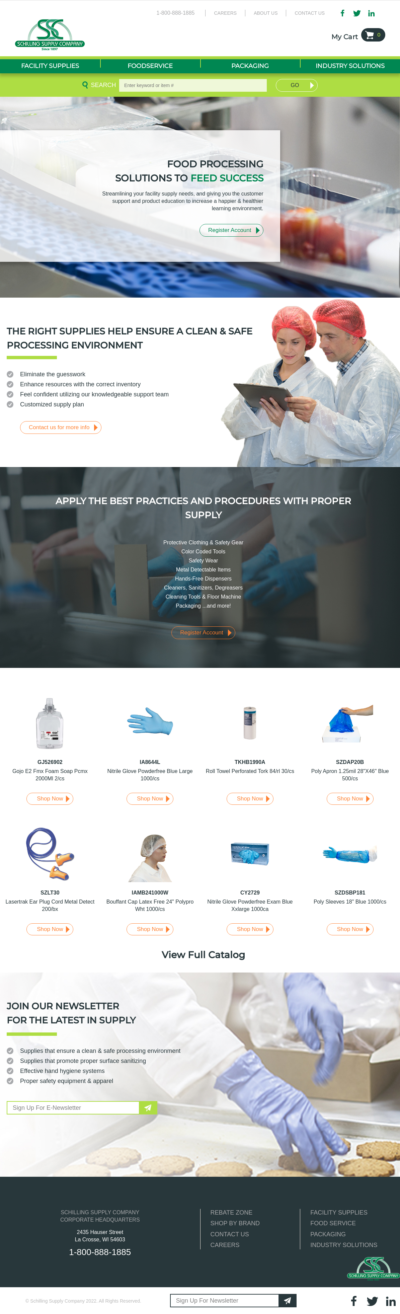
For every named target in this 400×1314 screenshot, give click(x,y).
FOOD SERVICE (333, 1223)
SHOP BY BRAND (235, 1223)
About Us (265, 13)
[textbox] (193, 85)
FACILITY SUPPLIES (339, 1212)
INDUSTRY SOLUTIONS (343, 1245)
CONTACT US (230, 1234)
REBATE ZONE (232, 1212)
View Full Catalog (203, 954)
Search (102, 85)
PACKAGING (328, 1234)
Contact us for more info (59, 427)
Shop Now (50, 798)
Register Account (229, 230)
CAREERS (225, 1245)
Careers (225, 13)
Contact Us (310, 13)
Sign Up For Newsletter (207, 1300)
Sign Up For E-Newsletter (47, 1107)
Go (295, 85)
